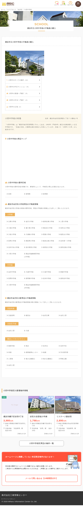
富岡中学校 (11, 278)
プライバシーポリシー (9, 500)
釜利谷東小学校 (48, 221)
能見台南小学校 (48, 241)
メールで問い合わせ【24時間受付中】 (41, 480)
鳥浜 (26, 346)
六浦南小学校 (29, 234)
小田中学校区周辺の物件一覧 (41, 445)
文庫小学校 (11, 221)
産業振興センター (31, 352)
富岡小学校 (11, 241)
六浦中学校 (29, 272)
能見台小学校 (64, 234)
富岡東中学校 (29, 278)
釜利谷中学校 (64, 278)
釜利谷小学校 (47, 247)
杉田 (9, 194)
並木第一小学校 (65, 241)
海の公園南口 (47, 359)
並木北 (45, 346)
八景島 (10, 359)
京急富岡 (11, 315)
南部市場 (11, 346)
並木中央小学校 (13, 247)
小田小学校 (11, 254)
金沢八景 (63, 315)
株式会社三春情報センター (14, 497)
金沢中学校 (11, 272)
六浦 (26, 330)
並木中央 (63, 346)
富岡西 (27, 194)
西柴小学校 (46, 234)
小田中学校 (11, 285)
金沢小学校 (29, 221)
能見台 (27, 315)
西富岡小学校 (29, 241)
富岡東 (45, 194)
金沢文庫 (45, 315)
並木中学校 (46, 278)
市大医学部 (63, 352)
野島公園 (63, 359)
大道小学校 (11, 234)
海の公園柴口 (29, 359)
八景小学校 (63, 221)
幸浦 (9, 352)
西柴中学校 (63, 272)
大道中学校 (46, 272)
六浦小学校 (11, 228)
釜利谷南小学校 (65, 247)
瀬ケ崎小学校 (29, 228)
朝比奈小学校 (47, 228)
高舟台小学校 (64, 228)
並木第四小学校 (30, 247)
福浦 (44, 352)
